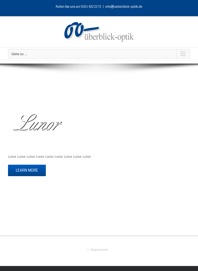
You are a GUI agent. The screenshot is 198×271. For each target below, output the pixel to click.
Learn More (27, 170)
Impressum (99, 249)
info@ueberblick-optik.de (123, 7)
